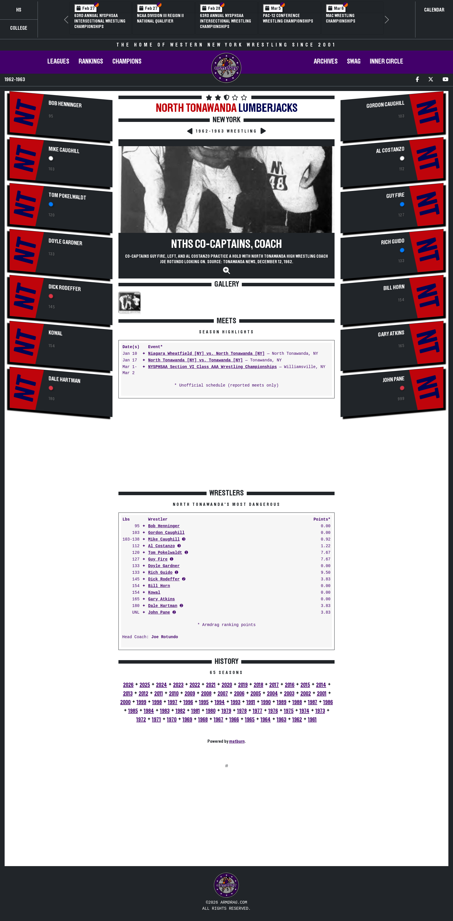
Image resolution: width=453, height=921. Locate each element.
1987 (312, 702)
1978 (242, 711)
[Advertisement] (61, 471)
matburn (237, 741)
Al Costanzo (161, 546)
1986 (328, 702)
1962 (297, 720)
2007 (223, 694)
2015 (305, 685)
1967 (218, 720)
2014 (321, 685)
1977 (257, 711)
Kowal (55, 333)
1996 (188, 702)
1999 (141, 702)
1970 (172, 720)
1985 (133, 711)
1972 (141, 720)
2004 (272, 694)
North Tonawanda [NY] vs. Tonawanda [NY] (195, 360)
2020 (227, 685)
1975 (289, 711)
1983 (165, 711)
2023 (178, 685)
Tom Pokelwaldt (67, 196)
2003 (289, 694)
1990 (266, 702)
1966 (234, 720)
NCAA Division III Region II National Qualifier (160, 18)
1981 (195, 711)
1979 (226, 711)
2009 (190, 694)
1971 (156, 720)
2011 (158, 694)
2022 (195, 685)
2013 (128, 694)
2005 (255, 694)
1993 (235, 702)
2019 (243, 685)
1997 (172, 702)
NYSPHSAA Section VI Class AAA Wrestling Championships (212, 367)
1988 (297, 702)
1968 (203, 720)
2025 (145, 685)
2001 (321, 694)
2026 (128, 685)
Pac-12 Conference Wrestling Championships (288, 18)
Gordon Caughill (166, 533)
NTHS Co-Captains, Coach (226, 244)
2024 (161, 685)
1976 (273, 711)
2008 (206, 694)
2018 (258, 685)
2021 (211, 685)
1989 (281, 702)
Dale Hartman (64, 380)
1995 (204, 702)
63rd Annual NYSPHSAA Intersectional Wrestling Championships (99, 21)
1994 (220, 702)
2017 (274, 685)
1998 (157, 702)
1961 (312, 720)
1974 (304, 711)
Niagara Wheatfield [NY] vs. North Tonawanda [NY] (206, 353)
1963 (281, 720)
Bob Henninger (65, 104)
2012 (143, 694)
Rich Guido (160, 572)
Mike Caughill (64, 150)
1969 (187, 720)
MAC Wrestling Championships (340, 18)
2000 (125, 702)
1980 (211, 711)
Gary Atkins (161, 599)
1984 (149, 711)
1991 (250, 702)
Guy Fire (158, 559)
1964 (266, 720)
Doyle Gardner (65, 242)
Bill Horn (159, 586)
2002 (305, 694)
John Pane (159, 612)
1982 (180, 711)
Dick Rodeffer (65, 288)
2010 (174, 694)
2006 (239, 694)
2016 (289, 685)
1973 (320, 711)
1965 (250, 720)
